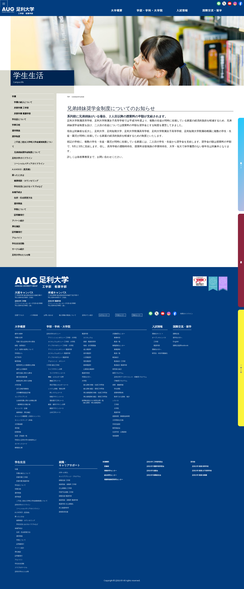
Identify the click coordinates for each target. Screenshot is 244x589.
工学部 (116, 404)
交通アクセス (19, 315)
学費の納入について (22, 102)
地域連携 (116, 436)
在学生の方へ (104, 315)
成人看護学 (86, 349)
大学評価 (18, 385)
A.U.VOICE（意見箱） (22, 169)
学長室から (19, 353)
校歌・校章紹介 (20, 345)
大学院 (116, 408)
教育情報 (18, 361)
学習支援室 (116, 424)
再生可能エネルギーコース (57, 385)
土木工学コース (54, 412)
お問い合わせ (48, 315)
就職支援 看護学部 (65, 496)
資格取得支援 (63, 512)
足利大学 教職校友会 (154, 475)
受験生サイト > (157, 334)
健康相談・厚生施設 (22, 412)
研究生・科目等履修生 (160, 353)
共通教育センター (119, 334)
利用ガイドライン (186, 313)
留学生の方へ (177, 337)
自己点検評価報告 (22, 389)
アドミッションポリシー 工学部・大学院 (62, 337)
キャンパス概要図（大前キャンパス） (28, 416)
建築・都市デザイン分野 (56, 404)
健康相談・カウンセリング (25, 180)
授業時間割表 (118, 392)
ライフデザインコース (56, 373)
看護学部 (85, 334)
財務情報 (18, 432)
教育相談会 (116, 428)
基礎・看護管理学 (89, 341)
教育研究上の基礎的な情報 (25, 365)
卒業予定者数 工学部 (66, 492)
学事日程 (16, 124)
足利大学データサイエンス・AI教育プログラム (130, 377)
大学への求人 (63, 472)
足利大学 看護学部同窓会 (155, 466)
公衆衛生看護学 (88, 369)
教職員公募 (19, 447)
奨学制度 (16, 136)
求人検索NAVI (64, 508)
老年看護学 (86, 353)
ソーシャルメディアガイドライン (28, 163)
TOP (68, 97)
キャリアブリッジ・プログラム (70, 476)
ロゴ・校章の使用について (24, 349)
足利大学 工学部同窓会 (155, 462)
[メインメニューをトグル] (3, 3)
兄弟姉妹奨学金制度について (26, 152)
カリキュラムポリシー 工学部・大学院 (61, 341)
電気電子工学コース (55, 400)
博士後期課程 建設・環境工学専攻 (94, 396)
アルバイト (17, 237)
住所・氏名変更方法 (22, 197)
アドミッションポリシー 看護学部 (59, 349)
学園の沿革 (19, 337)
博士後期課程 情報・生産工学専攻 (94, 392)
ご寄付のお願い (241, 367)
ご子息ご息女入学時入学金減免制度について (31, 501)
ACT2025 (18, 357)
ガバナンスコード (21, 444)
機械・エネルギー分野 (55, 377)
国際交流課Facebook (180, 345)
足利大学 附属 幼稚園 (199, 475)
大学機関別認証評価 (22, 392)
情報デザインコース (55, 396)
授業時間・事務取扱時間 (121, 416)
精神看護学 (86, 365)
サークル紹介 (18, 249)
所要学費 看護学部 (21, 113)
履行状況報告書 (21, 377)
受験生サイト (241, 164)
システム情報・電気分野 (56, 389)
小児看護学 (86, 357)
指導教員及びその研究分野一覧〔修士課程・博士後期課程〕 (93, 401)
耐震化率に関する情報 (23, 381)
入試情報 (157, 326)
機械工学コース (54, 381)
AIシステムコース (54, 392)
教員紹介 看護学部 (120, 365)
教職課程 (116, 349)
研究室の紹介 (117, 369)
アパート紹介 (18, 220)
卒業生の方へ (120, 315)
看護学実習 (86, 373)
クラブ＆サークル (21, 567)
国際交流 (176, 334)
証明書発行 (18, 214)
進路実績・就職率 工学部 (67, 484)
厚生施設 (16, 226)
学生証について (19, 119)
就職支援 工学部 (64, 480)
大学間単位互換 (118, 420)
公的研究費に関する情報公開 (26, 400)
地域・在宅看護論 (89, 345)
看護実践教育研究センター (113, 479)
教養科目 (116, 337)
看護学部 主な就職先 (66, 504)
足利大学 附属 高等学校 (200, 466)
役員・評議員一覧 (21, 436)
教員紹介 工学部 (119, 361)
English (176, 341)
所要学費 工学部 (20, 107)
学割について (19, 209)
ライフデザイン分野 (54, 369)
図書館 (106, 466)
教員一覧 (116, 341)
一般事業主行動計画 (22, 404)
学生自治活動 (18, 243)
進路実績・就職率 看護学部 (68, 500)
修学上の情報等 (21, 369)
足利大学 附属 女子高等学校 (202, 470)
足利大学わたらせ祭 (21, 254)
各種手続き (17, 192)
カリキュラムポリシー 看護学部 (58, 353)
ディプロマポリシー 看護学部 (58, 357)
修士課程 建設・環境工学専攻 (93, 389)
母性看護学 (86, 361)
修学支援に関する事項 (23, 373)
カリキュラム (87, 337)
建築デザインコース (55, 408)
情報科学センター (110, 470)
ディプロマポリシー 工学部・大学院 (60, 345)
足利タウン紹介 (87, 315)
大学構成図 (19, 424)
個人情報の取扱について (67, 315)
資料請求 (241, 260)
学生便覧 (116, 389)
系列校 (17, 428)
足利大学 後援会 (152, 470)
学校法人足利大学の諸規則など (26, 440)
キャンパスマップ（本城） (24, 420)
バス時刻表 (34, 315)
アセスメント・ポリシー (56, 361)
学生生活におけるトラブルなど (27, 186)
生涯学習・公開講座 (120, 432)
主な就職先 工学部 (65, 488)
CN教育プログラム (120, 381)
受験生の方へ (137, 315)
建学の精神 (19, 334)
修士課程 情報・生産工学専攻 (93, 385)
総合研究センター (110, 475)
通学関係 (16, 130)
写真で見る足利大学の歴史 (25, 341)
